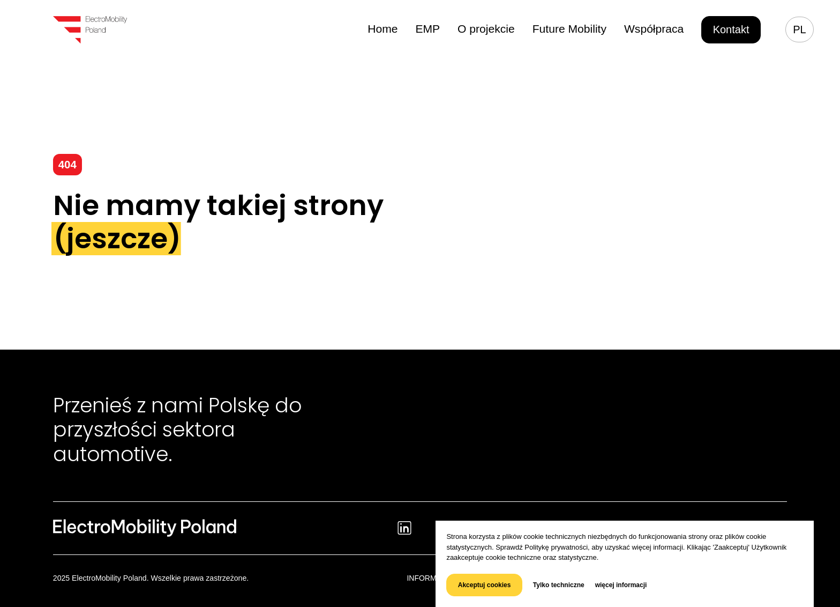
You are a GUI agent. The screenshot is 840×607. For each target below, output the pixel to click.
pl (799, 29)
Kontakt (731, 29)
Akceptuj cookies (484, 585)
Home (394, 29)
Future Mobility (574, 29)
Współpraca (655, 29)
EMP (437, 29)
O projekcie (495, 29)
